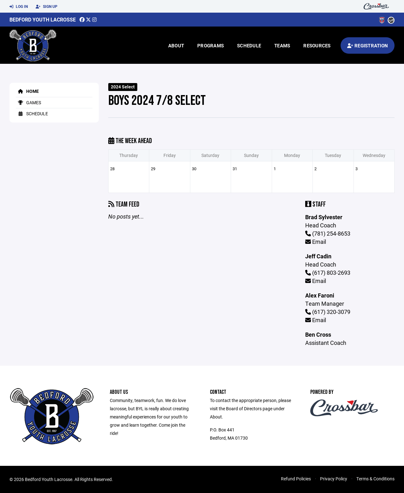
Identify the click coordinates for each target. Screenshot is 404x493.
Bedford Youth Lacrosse (42, 19)
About (176, 45)
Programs (210, 45)
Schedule (249, 45)
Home (27, 91)
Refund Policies (296, 479)
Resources (316, 45)
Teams (282, 45)
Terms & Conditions (375, 479)
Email (315, 241)
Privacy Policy (333, 479)
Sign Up (46, 6)
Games (28, 102)
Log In (18, 6)
